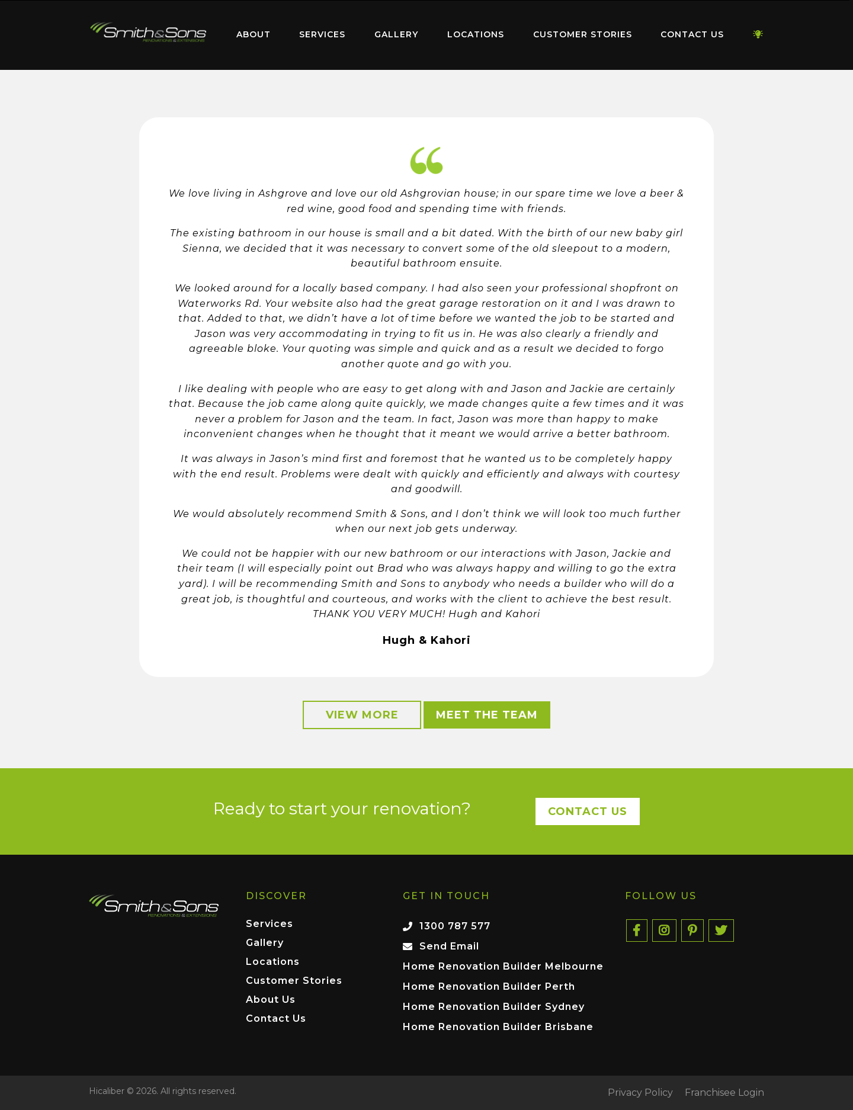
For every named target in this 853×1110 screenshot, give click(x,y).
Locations (475, 34)
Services (322, 34)
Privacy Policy (640, 1093)
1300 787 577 (454, 926)
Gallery (396, 34)
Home (148, 32)
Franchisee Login (724, 1093)
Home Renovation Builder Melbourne (503, 966)
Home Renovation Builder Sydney (494, 1006)
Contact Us (692, 34)
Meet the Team (487, 714)
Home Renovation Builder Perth (489, 986)
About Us (271, 1000)
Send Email (449, 946)
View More (362, 714)
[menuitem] (148, 35)
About (253, 34)
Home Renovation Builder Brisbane (498, 1026)
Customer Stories (582, 34)
